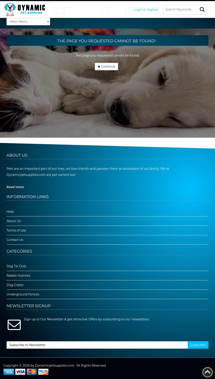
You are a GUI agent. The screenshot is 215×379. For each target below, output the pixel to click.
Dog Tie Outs (16, 266)
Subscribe (198, 345)
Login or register (146, 10)
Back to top (207, 372)
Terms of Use (16, 230)
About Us (14, 221)
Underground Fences (23, 294)
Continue (106, 67)
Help (10, 212)
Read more (15, 187)
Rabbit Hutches (18, 276)
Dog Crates (15, 285)
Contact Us (15, 240)
